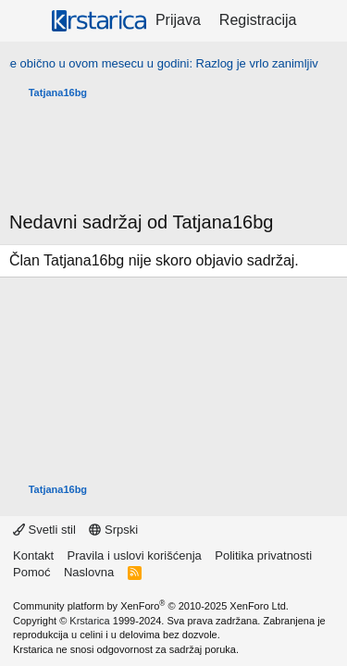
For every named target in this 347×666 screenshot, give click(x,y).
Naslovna (89, 572)
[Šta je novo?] (324, 20)
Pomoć (31, 572)
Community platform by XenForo (151, 605)
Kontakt (33, 555)
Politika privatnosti (263, 555)
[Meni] (25, 21)
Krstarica (89, 620)
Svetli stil (44, 529)
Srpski (113, 529)
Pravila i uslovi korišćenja (135, 555)
